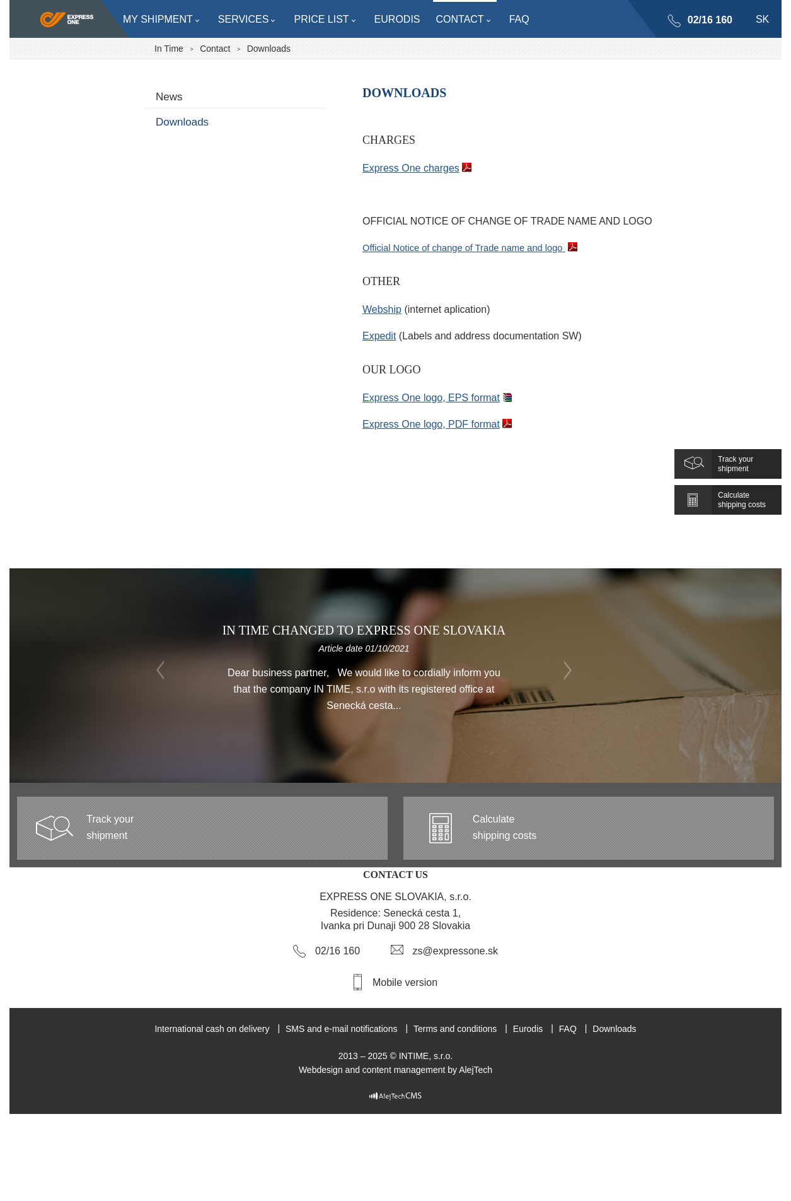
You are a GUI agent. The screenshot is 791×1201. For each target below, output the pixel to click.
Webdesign (321, 1070)
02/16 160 (710, 20)
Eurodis (528, 1029)
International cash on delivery (211, 1029)
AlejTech (475, 1070)
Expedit (379, 336)
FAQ (568, 1029)
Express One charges (410, 168)
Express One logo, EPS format (431, 397)
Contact (215, 49)
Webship (381, 309)
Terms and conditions (455, 1029)
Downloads (182, 122)
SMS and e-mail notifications (341, 1029)
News (169, 97)
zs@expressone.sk (455, 951)
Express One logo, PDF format (431, 424)
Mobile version (404, 982)
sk (762, 19)
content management (404, 1070)
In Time (168, 49)
